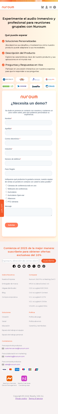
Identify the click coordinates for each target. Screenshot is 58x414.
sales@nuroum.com (12, 364)
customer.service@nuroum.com (17, 348)
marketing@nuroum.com (15, 356)
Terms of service (36, 398)
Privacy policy (21, 398)
